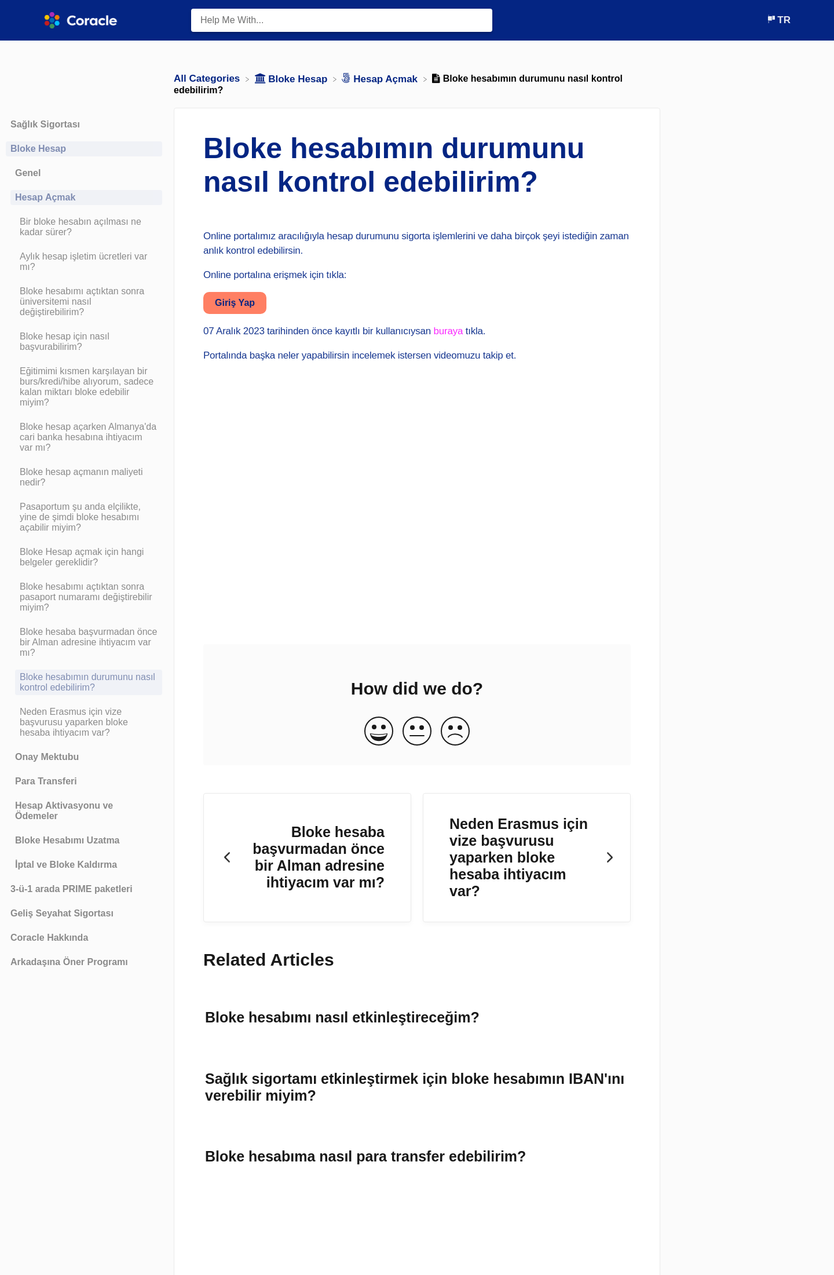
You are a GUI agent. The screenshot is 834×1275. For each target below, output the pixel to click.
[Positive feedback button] (379, 732)
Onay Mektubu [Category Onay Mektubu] (47, 757)
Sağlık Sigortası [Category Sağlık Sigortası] (45, 124)
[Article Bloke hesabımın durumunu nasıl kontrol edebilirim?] (84, 682)
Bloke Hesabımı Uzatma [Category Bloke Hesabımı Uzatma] (67, 840)
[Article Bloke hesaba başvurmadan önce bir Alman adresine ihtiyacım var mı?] (84, 642)
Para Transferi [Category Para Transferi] (46, 781)
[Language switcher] (778, 20)
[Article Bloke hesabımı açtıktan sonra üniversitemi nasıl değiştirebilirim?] (84, 302)
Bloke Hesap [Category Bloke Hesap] (38, 149)
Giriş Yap (235, 303)
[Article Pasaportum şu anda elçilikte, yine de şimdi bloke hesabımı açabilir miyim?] (84, 517)
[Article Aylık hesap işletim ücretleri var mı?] (84, 262)
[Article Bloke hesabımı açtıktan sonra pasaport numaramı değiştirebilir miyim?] (84, 597)
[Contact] (757, 20)
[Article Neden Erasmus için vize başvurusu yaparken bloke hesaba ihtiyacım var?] (84, 722)
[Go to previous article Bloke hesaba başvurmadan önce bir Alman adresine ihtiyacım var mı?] (307, 858)
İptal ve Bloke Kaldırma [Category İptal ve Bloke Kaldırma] (66, 865)
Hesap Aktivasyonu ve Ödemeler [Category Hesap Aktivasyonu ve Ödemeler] (64, 811)
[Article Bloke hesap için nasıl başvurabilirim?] (84, 342)
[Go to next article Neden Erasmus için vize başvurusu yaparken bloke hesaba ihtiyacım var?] (527, 858)
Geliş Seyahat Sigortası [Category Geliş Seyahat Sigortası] (62, 913)
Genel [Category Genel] (28, 173)
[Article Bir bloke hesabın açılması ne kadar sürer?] (84, 227)
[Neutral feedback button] (417, 732)
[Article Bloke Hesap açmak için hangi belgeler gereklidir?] (84, 557)
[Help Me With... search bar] (341, 20)
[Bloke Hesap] (293, 78)
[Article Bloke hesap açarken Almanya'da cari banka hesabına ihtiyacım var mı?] (84, 437)
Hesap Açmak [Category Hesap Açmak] (45, 197)
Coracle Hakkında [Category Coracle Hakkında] (49, 937)
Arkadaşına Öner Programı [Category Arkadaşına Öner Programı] (69, 962)
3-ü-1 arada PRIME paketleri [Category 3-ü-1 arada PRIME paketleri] (71, 889)
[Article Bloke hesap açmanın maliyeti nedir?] (84, 477)
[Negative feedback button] (455, 732)
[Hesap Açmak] (381, 78)
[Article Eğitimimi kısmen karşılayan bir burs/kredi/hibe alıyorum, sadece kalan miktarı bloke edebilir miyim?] (84, 387)
